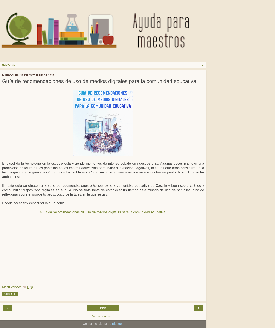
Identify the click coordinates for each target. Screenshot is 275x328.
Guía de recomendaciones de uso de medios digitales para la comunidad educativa (102, 212)
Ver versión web (103, 316)
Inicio (103, 308)
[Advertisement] (103, 252)
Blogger (117, 323)
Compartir (10, 293)
